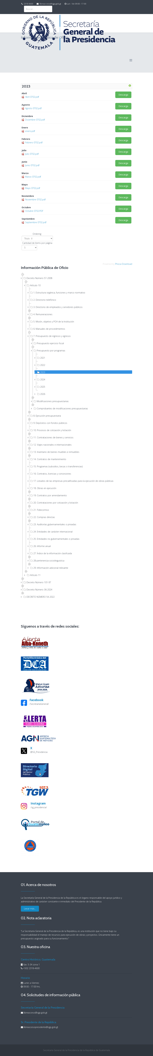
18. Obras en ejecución (43, 488)
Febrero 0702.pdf (33, 142)
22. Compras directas (42, 517)
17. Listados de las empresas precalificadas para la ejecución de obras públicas (71, 480)
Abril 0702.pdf (32, 96)
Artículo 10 (33, 285)
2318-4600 (28, 3)
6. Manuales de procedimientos (47, 328)
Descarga (123, 94)
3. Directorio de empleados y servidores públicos (56, 307)
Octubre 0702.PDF (34, 210)
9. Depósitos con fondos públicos (48, 422)
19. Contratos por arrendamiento (48, 495)
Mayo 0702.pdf (32, 188)
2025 (40, 386)
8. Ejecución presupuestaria (45, 415)
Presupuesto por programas (49, 350)
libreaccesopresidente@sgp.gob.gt (41, 1027)
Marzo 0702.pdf (33, 176)
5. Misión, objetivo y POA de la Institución (52, 321)
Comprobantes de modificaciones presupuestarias (60, 408)
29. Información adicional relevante (49, 567)
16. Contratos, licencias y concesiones (50, 473)
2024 (40, 379)
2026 (40, 393)
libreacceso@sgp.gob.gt (50, 3)
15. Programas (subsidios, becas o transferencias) (56, 466)
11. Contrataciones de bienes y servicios (51, 437)
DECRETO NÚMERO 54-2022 (39, 596)
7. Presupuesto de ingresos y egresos (50, 336)
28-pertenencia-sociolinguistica (47, 560)
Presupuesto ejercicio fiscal (48, 343)
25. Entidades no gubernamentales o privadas (54, 538)
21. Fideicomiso (39, 509)
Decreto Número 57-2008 (37, 278)
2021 (40, 357)
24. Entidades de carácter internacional (51, 531)
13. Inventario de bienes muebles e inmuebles (54, 451)
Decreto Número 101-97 (37, 582)
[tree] (76, 435)
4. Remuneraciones (41, 314)
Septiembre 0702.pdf (35, 222)
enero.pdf (30, 131)
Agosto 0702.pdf (33, 108)
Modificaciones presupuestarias (51, 401)
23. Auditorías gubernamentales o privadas (53, 524)
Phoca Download (123, 263)
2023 (40, 372)
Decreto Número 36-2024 (37, 589)
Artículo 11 (33, 575)
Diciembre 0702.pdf (35, 119)
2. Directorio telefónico (43, 299)
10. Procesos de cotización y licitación (50, 430)
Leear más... (30, 908)
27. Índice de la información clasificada (51, 553)
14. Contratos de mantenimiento (48, 459)
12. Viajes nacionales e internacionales (51, 444)
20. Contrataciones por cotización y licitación (54, 502)
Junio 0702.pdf (32, 165)
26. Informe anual (40, 546)
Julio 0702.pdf (32, 153)
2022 (40, 364)
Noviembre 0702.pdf (35, 199)
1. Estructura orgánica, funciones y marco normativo (57, 292)
